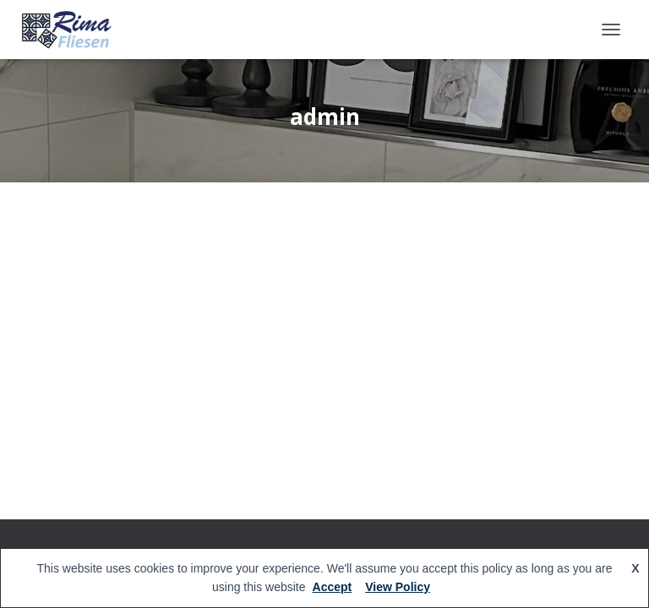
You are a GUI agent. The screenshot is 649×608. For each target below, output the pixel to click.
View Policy (397, 587)
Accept (332, 587)
